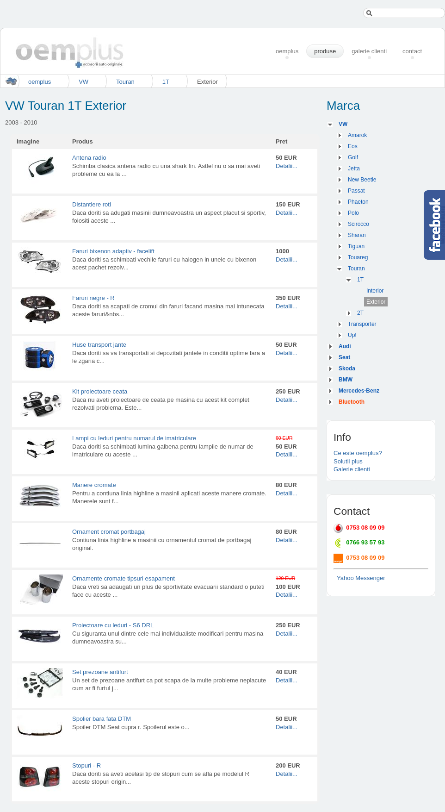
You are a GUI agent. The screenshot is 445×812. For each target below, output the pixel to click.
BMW (345, 379)
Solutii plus (348, 461)
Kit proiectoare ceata (99, 391)
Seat (344, 357)
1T (165, 81)
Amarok (357, 135)
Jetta (354, 168)
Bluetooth (352, 402)
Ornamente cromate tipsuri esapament (123, 578)
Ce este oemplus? (358, 453)
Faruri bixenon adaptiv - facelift (113, 251)
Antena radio (89, 157)
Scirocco (358, 224)
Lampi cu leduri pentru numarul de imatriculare (134, 438)
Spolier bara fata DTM (101, 718)
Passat (356, 190)
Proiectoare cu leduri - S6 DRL (113, 625)
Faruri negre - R (93, 297)
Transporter (362, 324)
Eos (353, 146)
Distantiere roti (91, 204)
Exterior (375, 302)
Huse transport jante (99, 344)
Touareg (358, 257)
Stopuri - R (86, 765)
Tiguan (356, 246)
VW (83, 81)
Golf (353, 157)
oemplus (39, 81)
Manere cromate (94, 484)
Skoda (347, 368)
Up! (352, 335)
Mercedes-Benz (359, 390)
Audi (345, 346)
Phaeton (358, 202)
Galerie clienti (352, 469)
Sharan (357, 235)
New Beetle (362, 179)
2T (360, 313)
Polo (353, 213)
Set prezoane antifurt (100, 671)
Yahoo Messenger (361, 578)
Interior (374, 290)
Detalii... (286, 165)
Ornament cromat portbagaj (109, 531)
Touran (125, 81)
